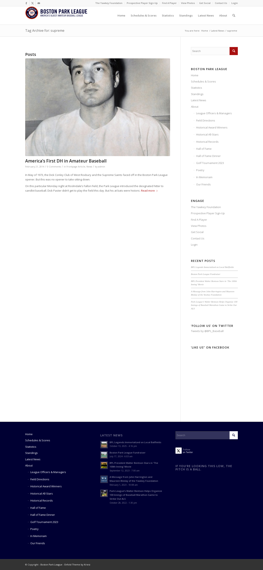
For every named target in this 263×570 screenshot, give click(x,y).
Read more (150, 190)
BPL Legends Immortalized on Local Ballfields (212, 267)
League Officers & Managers (214, 113)
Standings (197, 94)
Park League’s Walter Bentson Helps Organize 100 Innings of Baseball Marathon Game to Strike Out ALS (214, 305)
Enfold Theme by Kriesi (77, 564)
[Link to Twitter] (33, 3)
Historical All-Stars (207, 134)
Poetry (200, 170)
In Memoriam (204, 177)
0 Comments (54, 166)
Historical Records (207, 142)
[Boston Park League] (56, 15)
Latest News (198, 100)
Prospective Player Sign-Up (142, 3)
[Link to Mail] (39, 3)
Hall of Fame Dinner (208, 156)
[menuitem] (109, 3)
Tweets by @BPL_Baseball (207, 331)
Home (194, 75)
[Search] (234, 15)
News (89, 166)
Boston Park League (51, 564)
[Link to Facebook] (26, 3)
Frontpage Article (75, 166)
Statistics (196, 88)
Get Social (205, 3)
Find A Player (169, 3)
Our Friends (203, 184)
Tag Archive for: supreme (44, 30)
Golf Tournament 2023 (210, 163)
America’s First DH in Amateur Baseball (66, 161)
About (194, 106)
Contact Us (221, 3)
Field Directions (205, 120)
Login (234, 3)
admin (101, 166)
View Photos (188, 3)
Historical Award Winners (211, 127)
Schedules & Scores (203, 81)
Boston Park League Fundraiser (205, 274)
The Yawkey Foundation (108, 3)
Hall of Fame (204, 149)
